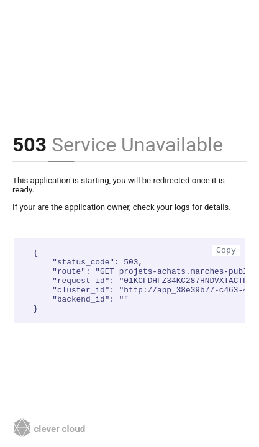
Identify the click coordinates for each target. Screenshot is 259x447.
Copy (226, 250)
